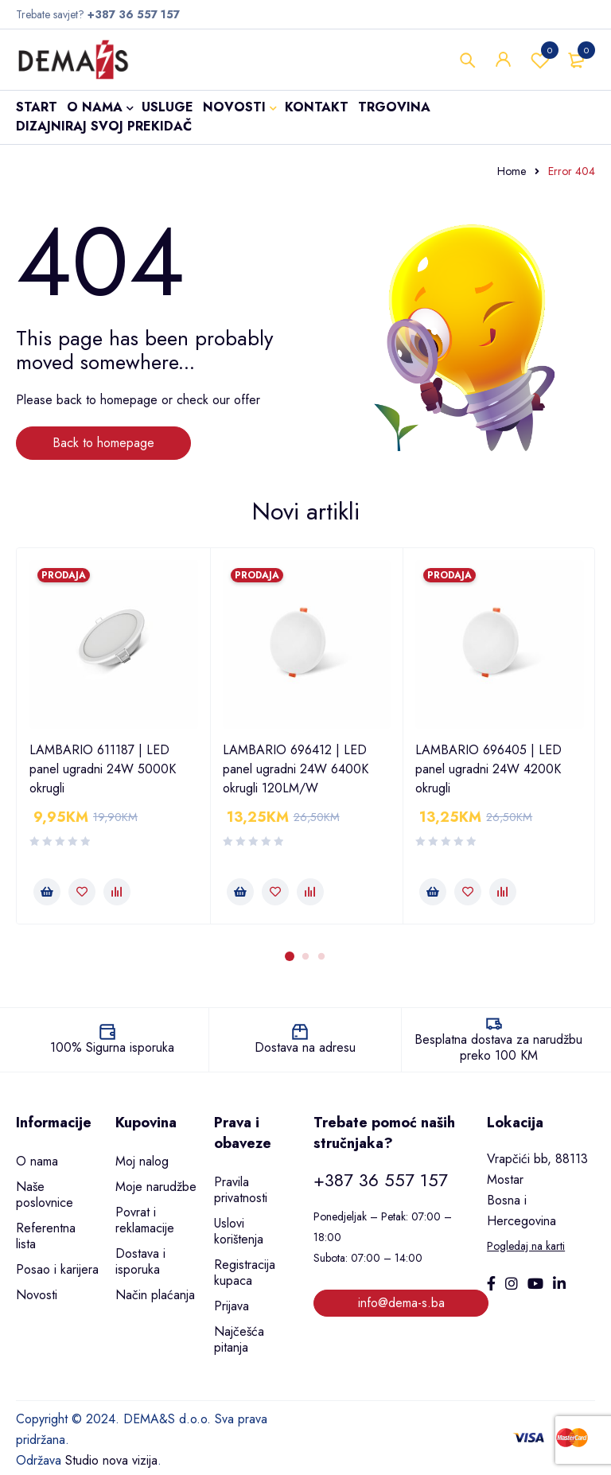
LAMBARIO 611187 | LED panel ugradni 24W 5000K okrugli (102, 769)
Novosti (36, 1295)
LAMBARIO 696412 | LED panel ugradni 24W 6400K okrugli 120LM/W (295, 769)
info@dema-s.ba (401, 1303)
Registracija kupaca (244, 1272)
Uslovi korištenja (238, 1231)
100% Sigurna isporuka (112, 1047)
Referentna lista (46, 1236)
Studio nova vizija (111, 1460)
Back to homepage (103, 443)
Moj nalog (142, 1161)
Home (511, 171)
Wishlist (540, 59)
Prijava (231, 1306)
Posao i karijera (57, 1269)
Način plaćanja (155, 1295)
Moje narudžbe (156, 1186)
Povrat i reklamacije (144, 1220)
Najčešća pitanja (239, 1339)
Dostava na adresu (305, 1047)
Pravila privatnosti (240, 1190)
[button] (46, 891)
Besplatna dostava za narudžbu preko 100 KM (498, 1047)
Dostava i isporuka (140, 1261)
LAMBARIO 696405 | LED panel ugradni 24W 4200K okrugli (488, 769)
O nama (37, 1161)
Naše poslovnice (44, 1194)
